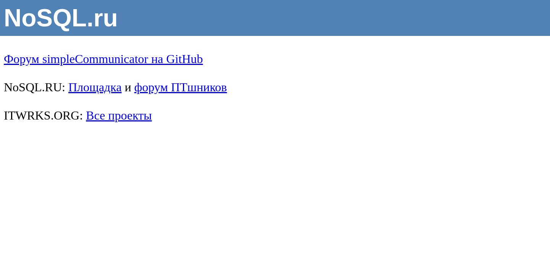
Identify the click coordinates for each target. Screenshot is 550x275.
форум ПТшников (180, 87)
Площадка (94, 87)
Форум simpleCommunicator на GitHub (103, 59)
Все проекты (119, 115)
